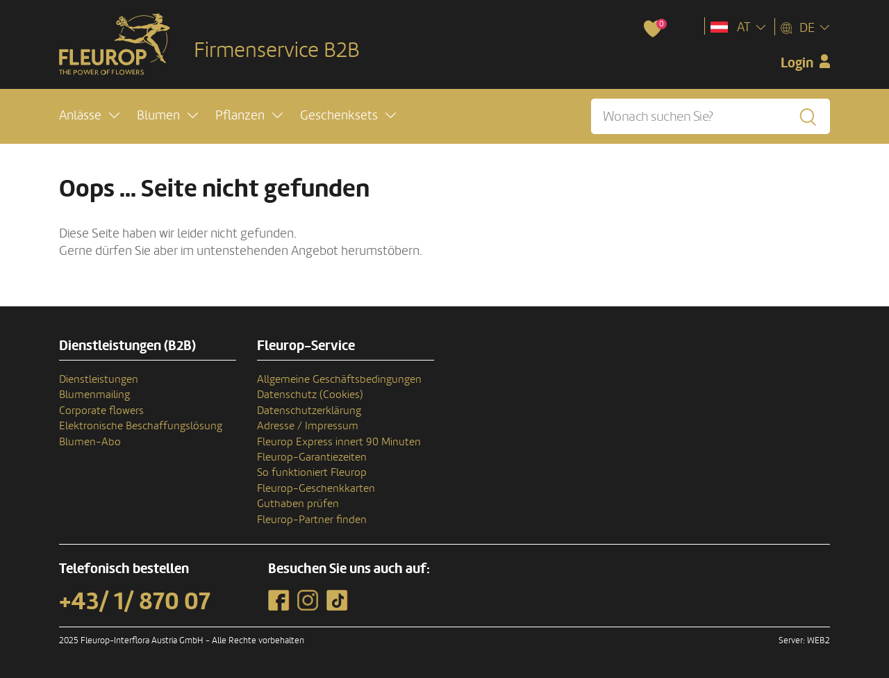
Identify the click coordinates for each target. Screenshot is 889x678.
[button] (89, 115)
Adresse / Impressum (307, 426)
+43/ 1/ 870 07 (134, 601)
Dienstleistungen (98, 379)
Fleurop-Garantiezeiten (312, 457)
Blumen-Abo (90, 442)
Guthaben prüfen (298, 503)
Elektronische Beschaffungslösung (140, 426)
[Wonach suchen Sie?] (710, 116)
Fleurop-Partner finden (312, 519)
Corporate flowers (101, 410)
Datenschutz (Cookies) (310, 394)
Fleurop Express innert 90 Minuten (339, 442)
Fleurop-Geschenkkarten (316, 488)
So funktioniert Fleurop (312, 472)
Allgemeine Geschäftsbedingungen (339, 379)
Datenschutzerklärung (309, 410)
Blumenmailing (94, 394)
